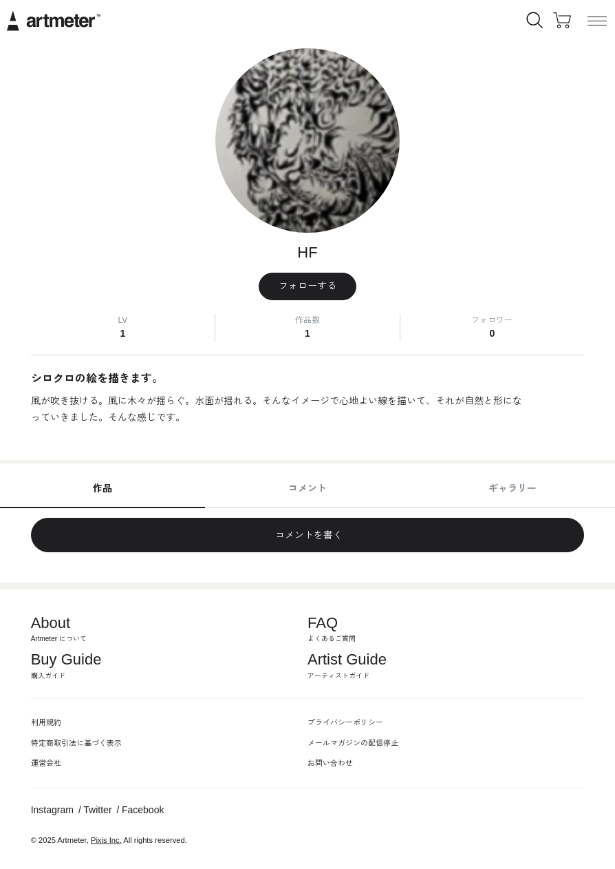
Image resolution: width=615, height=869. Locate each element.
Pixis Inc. (106, 840)
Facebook (143, 809)
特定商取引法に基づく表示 (76, 743)
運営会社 (46, 763)
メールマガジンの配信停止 (353, 743)
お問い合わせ (330, 763)
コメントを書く (307, 535)
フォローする (307, 285)
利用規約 (46, 722)
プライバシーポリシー (345, 722)
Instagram (52, 809)
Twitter (97, 809)
